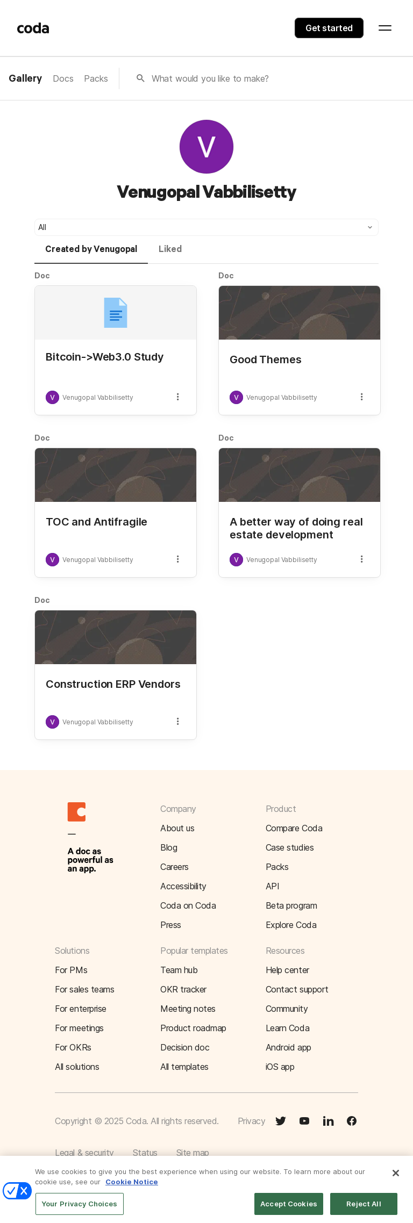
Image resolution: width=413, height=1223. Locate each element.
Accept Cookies (288, 1211)
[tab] (91, 254)
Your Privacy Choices (79, 1211)
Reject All (363, 1211)
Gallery (25, 79)
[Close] (396, 1180)
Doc (42, 275)
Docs (63, 78)
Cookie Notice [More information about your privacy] (131, 1189)
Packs (96, 78)
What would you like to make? (210, 78)
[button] (206, 227)
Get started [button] (329, 28)
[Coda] (33, 28)
